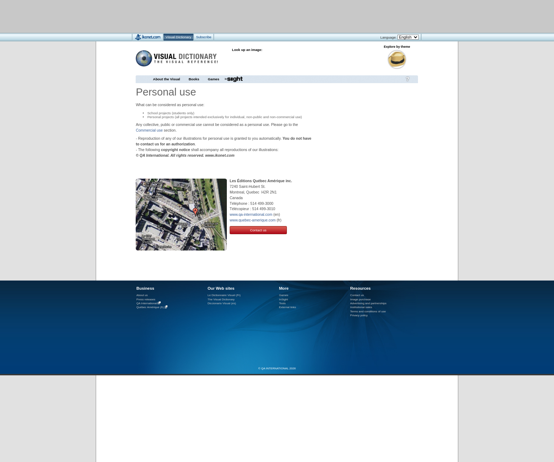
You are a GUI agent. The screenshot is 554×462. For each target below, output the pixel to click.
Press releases (145, 299)
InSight (283, 299)
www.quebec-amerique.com (253, 220)
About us (142, 295)
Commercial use (149, 130)
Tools (282, 303)
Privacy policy (359, 315)
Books (194, 79)
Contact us (258, 230)
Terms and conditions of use (368, 311)
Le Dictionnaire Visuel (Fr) (224, 295)
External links (287, 307)
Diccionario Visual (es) (221, 303)
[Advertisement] (256, 16)
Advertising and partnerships (368, 303)
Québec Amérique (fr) (150, 307)
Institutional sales (361, 307)
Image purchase (360, 299)
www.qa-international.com (251, 214)
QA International (146, 303)
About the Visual (166, 79)
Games (213, 79)
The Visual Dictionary (220, 299)
